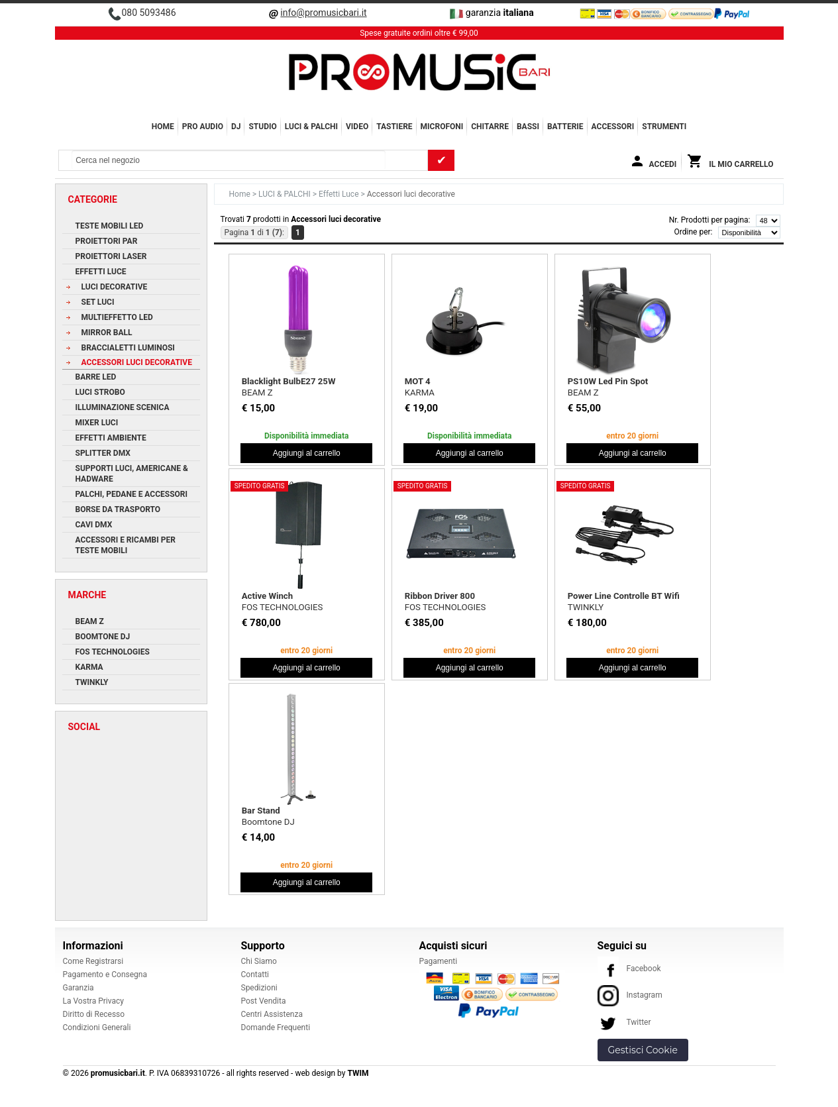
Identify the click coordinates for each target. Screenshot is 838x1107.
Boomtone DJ (268, 822)
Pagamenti (438, 961)
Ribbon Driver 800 (440, 596)
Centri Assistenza (272, 1014)
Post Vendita (263, 1001)
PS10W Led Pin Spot (608, 381)
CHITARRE (490, 126)
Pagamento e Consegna (105, 974)
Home (163, 126)
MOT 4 (418, 381)
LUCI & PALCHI (311, 126)
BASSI (528, 126)
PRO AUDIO (202, 126)
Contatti (255, 974)
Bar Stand (261, 811)
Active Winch (267, 596)
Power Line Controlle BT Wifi (624, 596)
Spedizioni (259, 987)
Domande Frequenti (276, 1027)
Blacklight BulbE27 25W (289, 381)
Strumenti (664, 126)
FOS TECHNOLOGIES (282, 607)
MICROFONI (442, 126)
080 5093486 (148, 12)
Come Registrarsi (93, 961)
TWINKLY (585, 607)
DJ (236, 126)
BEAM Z (257, 392)
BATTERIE (565, 126)
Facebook (629, 968)
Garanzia (78, 987)
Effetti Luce (339, 194)
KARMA (420, 392)
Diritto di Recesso (94, 1014)
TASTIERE (394, 126)
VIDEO (357, 126)
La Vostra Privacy (93, 1001)
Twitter (624, 1022)
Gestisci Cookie (643, 1050)
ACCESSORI (613, 126)
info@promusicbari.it (323, 12)
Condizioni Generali (97, 1027)
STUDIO (262, 126)
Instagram (630, 995)
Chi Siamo (259, 961)
